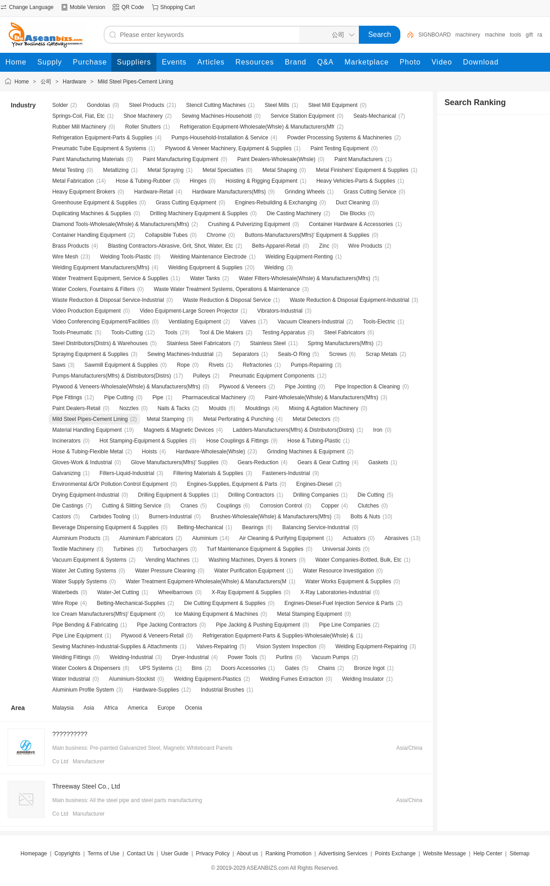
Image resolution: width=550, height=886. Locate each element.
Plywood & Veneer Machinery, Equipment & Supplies (228, 148)
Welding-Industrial (131, 657)
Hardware (74, 81)
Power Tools (242, 657)
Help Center (487, 853)
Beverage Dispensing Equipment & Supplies (105, 527)
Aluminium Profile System (83, 690)
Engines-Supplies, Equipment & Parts (232, 484)
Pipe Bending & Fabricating (85, 625)
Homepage (34, 853)
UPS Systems (156, 668)
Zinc (324, 246)
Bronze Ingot (369, 668)
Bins (197, 668)
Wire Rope (65, 603)
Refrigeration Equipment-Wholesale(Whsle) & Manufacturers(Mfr (257, 127)
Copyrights (67, 853)
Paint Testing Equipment (340, 148)
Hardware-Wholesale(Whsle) (210, 451)
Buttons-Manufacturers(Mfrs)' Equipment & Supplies (307, 235)
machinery (467, 35)
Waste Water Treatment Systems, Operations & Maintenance (227, 289)
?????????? (69, 734)
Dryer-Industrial (190, 657)
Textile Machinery (73, 549)
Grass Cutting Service (370, 192)
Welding (274, 267)
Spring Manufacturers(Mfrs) (340, 343)
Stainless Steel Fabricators (199, 343)
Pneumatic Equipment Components (272, 376)
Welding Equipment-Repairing (371, 646)
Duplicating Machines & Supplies (91, 213)
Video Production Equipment (86, 311)
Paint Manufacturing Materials (88, 159)
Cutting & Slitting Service (131, 506)
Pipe (157, 397)
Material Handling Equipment (87, 430)
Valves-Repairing (217, 646)
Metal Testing (68, 170)
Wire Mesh (65, 257)
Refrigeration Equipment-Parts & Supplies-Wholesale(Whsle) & (279, 635)
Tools (171, 332)
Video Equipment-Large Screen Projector (189, 311)
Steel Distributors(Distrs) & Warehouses (100, 343)
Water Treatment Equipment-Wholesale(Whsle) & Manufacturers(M (206, 581)
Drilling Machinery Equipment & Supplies (199, 213)
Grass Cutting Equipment (186, 202)
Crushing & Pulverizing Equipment (249, 224)
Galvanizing (66, 473)
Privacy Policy (212, 853)
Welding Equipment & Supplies (205, 267)
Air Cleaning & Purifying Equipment (281, 538)
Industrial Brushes (222, 690)
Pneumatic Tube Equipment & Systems (99, 148)
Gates (292, 668)
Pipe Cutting (118, 397)
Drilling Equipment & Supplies (173, 495)
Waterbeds (65, 592)
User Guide (174, 853)
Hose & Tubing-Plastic (314, 441)
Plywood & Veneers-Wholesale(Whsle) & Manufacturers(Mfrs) (126, 386)
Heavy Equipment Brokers (83, 192)
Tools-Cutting (127, 332)
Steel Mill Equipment (333, 105)
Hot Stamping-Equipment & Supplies (144, 441)
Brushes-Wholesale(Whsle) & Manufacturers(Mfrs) (271, 516)
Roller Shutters (142, 127)
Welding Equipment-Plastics (207, 679)
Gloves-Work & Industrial (82, 462)
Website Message (444, 853)
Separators (246, 354)
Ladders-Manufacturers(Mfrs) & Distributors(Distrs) (293, 430)
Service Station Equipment (302, 116)
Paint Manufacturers (359, 159)
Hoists (149, 451)
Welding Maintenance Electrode (208, 257)
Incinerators (66, 441)
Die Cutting (371, 495)
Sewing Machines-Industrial (180, 354)
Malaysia (62, 708)
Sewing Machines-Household (217, 116)
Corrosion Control (281, 506)
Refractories (257, 365)
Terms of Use (103, 853)
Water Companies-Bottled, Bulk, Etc (359, 560)
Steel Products (146, 105)
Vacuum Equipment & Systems (89, 560)
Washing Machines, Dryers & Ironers (253, 560)
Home (21, 81)
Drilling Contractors (251, 495)
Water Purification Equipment (249, 571)
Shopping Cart (177, 7)
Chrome (216, 235)
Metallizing (116, 170)
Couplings (229, 506)
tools (515, 35)
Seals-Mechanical (374, 116)
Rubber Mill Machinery (79, 127)
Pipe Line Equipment (77, 635)
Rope (183, 365)
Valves (248, 321)
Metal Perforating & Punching (238, 419)
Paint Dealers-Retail (76, 408)
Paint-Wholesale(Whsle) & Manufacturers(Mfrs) (321, 397)
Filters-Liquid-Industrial (127, 473)
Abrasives (396, 538)
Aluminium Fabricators (146, 538)
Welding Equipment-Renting (299, 257)
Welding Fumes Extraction (291, 679)
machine (495, 35)
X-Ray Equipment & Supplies (246, 592)
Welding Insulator (363, 679)
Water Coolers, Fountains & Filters (93, 289)
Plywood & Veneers (242, 386)
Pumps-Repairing (312, 365)
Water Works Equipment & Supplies (348, 581)
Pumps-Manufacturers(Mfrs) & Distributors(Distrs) (111, 376)
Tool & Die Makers (221, 332)
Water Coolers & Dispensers (86, 668)
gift (529, 35)
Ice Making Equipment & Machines (216, 614)
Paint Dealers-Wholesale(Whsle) (276, 159)
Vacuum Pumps (330, 657)
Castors (61, 516)
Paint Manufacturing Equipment (180, 159)
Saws (58, 365)
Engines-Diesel (314, 484)
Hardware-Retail (153, 192)
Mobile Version (87, 7)
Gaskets (378, 462)
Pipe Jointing (300, 386)
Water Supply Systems (79, 581)
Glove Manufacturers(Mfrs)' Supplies (175, 462)
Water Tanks (205, 278)
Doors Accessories (243, 668)
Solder (60, 105)
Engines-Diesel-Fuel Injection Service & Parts (339, 603)
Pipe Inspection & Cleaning (367, 386)
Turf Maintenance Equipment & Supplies (255, 549)
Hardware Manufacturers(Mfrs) (229, 192)
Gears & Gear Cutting (323, 462)
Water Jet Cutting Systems (84, 571)
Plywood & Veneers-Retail (152, 635)
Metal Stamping (165, 419)
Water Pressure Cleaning (165, 571)
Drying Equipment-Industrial (85, 495)
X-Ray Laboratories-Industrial (335, 592)
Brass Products (70, 246)
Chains (326, 668)
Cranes (189, 506)
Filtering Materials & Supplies (208, 473)
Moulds (217, 408)
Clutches (368, 506)
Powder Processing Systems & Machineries (339, 137)
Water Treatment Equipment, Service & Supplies (110, 278)
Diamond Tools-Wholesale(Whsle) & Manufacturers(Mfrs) (120, 224)
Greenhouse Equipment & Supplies (94, 202)
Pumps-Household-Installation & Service (219, 137)
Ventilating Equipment (195, 321)
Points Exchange (395, 853)
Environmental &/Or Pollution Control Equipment (110, 484)
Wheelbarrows (175, 592)
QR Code (132, 7)
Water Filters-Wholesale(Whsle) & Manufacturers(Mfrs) (305, 278)
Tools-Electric (379, 321)
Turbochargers (170, 549)
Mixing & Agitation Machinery (323, 408)
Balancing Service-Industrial (315, 527)
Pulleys (202, 376)
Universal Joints (341, 549)
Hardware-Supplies (156, 690)
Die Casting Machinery (294, 213)
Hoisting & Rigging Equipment (261, 181)
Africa (111, 708)
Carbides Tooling (110, 516)
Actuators (354, 538)
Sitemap (519, 853)
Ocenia (193, 708)
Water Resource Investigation (338, 571)
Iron (378, 430)
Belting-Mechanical (200, 527)
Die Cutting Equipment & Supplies (225, 603)
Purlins (284, 657)
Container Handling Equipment (89, 235)
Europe (166, 708)
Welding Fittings (71, 657)
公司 (46, 81)
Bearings (252, 527)
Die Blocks (353, 213)
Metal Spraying (165, 170)
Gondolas (98, 105)
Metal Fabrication (73, 181)
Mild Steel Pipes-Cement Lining (135, 81)
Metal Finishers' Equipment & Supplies (362, 170)
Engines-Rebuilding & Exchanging (276, 202)
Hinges (198, 181)
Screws (338, 354)
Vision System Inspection (286, 646)
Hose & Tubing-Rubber (143, 181)
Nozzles (129, 408)
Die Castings (67, 506)
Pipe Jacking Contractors (167, 625)
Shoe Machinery (143, 116)
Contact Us (140, 853)
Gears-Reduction (258, 462)
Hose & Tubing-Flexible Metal (87, 451)
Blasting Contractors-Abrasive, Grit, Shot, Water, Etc (170, 246)
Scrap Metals (381, 354)
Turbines (123, 549)
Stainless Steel (267, 343)
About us (247, 853)
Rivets (216, 365)
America (137, 708)
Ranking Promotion (289, 853)
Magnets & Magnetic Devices (179, 430)
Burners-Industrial (170, 516)
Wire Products (365, 246)
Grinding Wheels (305, 192)
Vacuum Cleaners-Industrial (311, 321)
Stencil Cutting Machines (216, 105)
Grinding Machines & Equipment (305, 451)
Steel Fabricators (344, 332)
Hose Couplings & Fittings (237, 441)
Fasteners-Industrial (286, 473)
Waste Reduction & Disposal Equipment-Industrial (349, 300)
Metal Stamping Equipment (309, 614)
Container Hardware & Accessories (351, 224)
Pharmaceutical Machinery (214, 397)
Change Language (31, 7)
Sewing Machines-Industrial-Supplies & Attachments (114, 646)
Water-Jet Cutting (118, 592)
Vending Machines (168, 560)
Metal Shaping (279, 170)
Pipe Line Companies (345, 625)
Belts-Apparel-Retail (276, 246)
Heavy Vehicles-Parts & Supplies (355, 181)
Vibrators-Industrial (280, 311)
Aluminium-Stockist (132, 679)
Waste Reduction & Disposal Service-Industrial (108, 300)
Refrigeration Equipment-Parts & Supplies (102, 137)
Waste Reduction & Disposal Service (227, 300)
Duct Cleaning (353, 202)
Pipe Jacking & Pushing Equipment (258, 625)
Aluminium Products (76, 538)
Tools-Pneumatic (72, 332)
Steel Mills (277, 105)
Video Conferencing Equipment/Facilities (101, 321)
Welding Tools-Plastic (125, 257)
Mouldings (257, 408)
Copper (330, 506)
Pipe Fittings (67, 397)
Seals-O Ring (294, 354)
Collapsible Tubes (166, 235)
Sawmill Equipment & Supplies (121, 365)
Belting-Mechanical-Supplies (131, 603)
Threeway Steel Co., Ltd (86, 786)
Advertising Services (343, 853)
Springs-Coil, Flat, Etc (78, 116)
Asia (88, 708)
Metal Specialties (222, 170)
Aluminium (204, 538)
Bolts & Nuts (365, 516)
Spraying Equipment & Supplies (90, 354)
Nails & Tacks (173, 408)
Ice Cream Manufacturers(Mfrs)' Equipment (104, 614)
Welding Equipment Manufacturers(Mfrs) (100, 267)
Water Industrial (71, 679)
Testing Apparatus (283, 332)
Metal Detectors (311, 419)
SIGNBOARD (434, 35)
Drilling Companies (316, 495)
